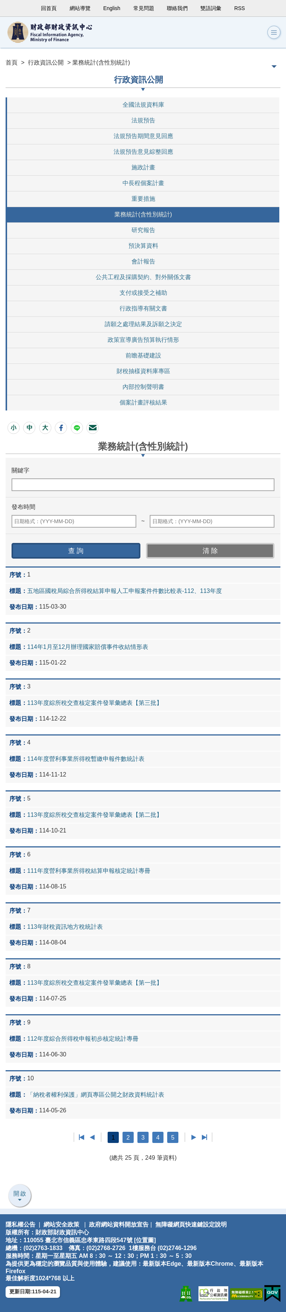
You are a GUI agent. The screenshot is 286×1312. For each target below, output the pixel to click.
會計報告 (143, 261)
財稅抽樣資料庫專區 (143, 371)
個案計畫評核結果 (143, 402)
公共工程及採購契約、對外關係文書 (143, 277)
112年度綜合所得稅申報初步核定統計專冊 (83, 1038)
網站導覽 (80, 8)
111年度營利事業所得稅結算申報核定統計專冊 (88, 871)
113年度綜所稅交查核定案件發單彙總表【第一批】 (94, 983)
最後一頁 (204, 1137)
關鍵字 (20, 470)
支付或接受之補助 (143, 293)
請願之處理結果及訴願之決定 (143, 324)
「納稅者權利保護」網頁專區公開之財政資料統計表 (95, 1094)
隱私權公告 (20, 1224)
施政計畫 (143, 167)
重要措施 (143, 199)
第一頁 (81, 1137)
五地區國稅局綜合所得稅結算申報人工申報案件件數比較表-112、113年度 (124, 591)
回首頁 (49, 8)
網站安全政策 (61, 1224)
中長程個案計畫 (143, 183)
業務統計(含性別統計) (143, 214)
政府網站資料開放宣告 (119, 1224)
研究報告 (143, 230)
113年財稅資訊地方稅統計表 (65, 927)
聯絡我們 (177, 8)
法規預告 (143, 120)
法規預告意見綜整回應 (143, 152)
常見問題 (143, 8)
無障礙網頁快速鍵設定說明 (191, 1224)
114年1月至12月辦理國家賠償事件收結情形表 (87, 647)
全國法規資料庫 (143, 104)
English (111, 8)
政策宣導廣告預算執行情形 (143, 340)
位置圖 (145, 1240)
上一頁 (92, 1137)
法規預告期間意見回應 (143, 136)
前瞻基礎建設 (143, 355)
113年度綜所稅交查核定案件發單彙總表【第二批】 (94, 815)
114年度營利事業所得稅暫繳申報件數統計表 (85, 759)
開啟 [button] (20, 1193)
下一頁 (193, 1137)
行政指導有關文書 (143, 308)
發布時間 (23, 507)
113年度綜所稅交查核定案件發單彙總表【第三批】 (94, 703)
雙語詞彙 (210, 8)
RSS (239, 8)
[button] (274, 32)
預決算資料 (143, 246)
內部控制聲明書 (143, 387)
